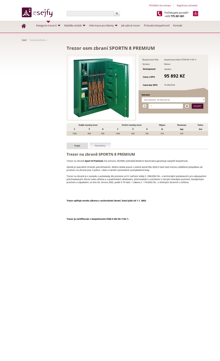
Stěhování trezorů (103, 281)
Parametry (100, 145)
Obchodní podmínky (122, 327)
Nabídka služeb (73, 25)
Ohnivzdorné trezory (33, 122)
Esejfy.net (166, 317)
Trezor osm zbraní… (37, 39)
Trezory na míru (102, 285)
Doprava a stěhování (122, 340)
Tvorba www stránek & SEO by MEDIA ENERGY (182, 333)
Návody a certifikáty (121, 333)
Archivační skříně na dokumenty (38, 116)
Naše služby (117, 337)
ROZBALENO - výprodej (34, 56)
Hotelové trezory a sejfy (35, 134)
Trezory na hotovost (33, 98)
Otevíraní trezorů (76, 285)
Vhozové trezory (31, 62)
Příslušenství (30, 146)
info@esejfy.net (173, 288)
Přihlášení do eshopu (160, 5)
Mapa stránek (192, 342)
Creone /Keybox (31, 68)
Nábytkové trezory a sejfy (35, 74)
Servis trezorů (118, 343)
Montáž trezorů (128, 281)
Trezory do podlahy (33, 86)
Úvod (24, 39)
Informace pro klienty (101, 25)
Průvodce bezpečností (157, 25)
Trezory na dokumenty (34, 104)
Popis (77, 145)
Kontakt (177, 25)
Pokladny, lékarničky (33, 140)
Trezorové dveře (31, 110)
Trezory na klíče (31, 128)
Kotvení (141, 94)
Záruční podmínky (120, 330)
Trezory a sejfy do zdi (33, 80)
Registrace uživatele (187, 5)
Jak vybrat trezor (130, 25)
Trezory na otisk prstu (34, 152)
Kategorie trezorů (46, 25)
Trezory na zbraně (32, 92)
